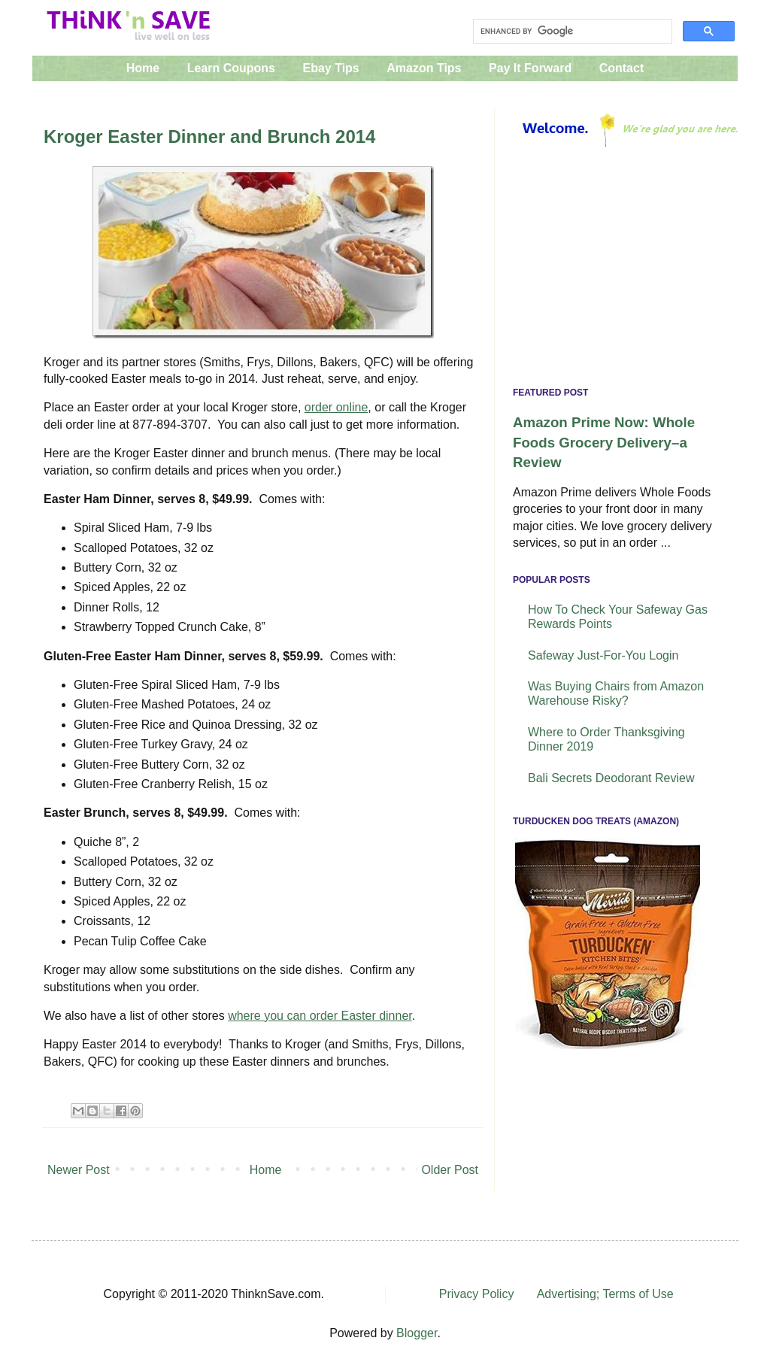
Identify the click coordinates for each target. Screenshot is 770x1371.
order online (336, 407)
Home (142, 68)
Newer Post (78, 1169)
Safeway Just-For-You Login (603, 655)
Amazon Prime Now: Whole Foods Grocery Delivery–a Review (604, 441)
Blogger (416, 1333)
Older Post (449, 1169)
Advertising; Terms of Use (605, 1294)
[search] (571, 31)
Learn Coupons (231, 68)
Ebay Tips (330, 68)
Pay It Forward (530, 68)
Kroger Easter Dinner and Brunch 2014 (209, 136)
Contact (621, 68)
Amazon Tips (424, 68)
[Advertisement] (616, 271)
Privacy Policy (476, 1294)
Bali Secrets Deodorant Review (611, 778)
